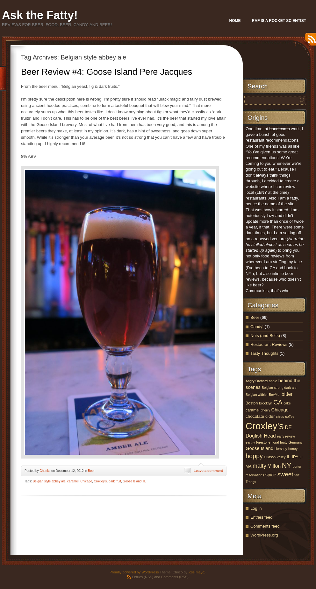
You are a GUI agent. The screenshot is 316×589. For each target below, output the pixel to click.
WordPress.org (264, 535)
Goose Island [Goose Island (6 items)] (259, 448)
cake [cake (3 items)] (287, 403)
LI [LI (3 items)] (301, 457)
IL (144, 481)
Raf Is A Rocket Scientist (279, 20)
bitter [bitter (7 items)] (287, 394)
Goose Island (132, 481)
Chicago (86, 481)
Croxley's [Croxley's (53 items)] (265, 426)
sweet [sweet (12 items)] (285, 474)
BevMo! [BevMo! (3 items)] (274, 394)
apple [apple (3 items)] (273, 381)
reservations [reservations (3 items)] (255, 475)
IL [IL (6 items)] (289, 456)
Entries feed (261, 517)
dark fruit (115, 481)
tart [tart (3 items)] (296, 475)
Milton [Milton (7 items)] (274, 466)
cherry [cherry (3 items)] (265, 410)
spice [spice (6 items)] (270, 474)
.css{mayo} (196, 572)
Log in (256, 508)
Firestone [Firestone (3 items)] (263, 442)
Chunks (45, 471)
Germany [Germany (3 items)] (296, 442)
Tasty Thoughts (264, 353)
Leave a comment (208, 471)
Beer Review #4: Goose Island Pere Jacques (106, 72)
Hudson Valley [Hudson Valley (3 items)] (274, 457)
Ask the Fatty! (40, 15)
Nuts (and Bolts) (265, 335)
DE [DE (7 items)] (288, 427)
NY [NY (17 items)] (286, 465)
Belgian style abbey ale (49, 481)
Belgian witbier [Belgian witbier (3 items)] (257, 394)
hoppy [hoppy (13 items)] (254, 455)
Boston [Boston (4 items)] (252, 403)
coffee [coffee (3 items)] (289, 416)
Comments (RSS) (175, 577)
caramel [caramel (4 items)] (253, 410)
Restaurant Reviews (268, 344)
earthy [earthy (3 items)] (250, 442)
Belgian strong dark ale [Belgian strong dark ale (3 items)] (279, 387)
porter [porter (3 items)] (296, 466)
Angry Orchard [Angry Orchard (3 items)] (257, 381)
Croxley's (100, 481)
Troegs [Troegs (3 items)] (251, 482)
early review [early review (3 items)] (286, 436)
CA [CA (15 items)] (278, 402)
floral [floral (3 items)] (275, 442)
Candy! (256, 326)
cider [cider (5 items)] (270, 416)
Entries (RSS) (142, 577)
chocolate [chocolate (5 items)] (255, 416)
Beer (91, 471)
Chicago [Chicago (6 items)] (280, 409)
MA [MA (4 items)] (248, 466)
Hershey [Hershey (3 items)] (281, 449)
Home (235, 20)
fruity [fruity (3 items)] (283, 442)
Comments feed (265, 526)
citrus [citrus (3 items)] (280, 416)
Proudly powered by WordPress (134, 572)
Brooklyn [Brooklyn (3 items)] (265, 403)
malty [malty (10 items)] (259, 466)
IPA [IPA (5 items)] (295, 456)
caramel (73, 481)
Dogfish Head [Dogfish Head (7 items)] (261, 435)
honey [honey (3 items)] (293, 449)
